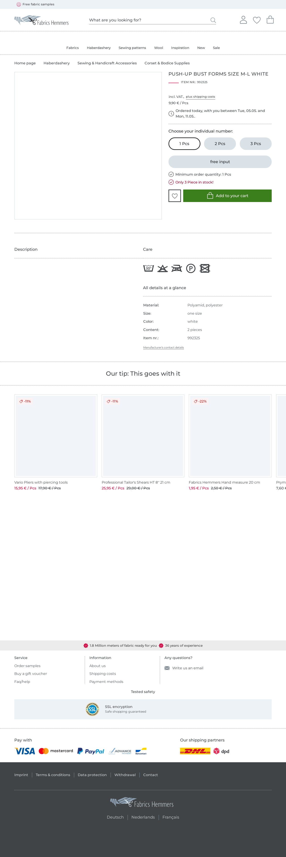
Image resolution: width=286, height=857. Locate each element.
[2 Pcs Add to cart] (220, 143)
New (201, 48)
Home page (25, 63)
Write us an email (183, 668)
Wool (158, 48)
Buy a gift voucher (30, 674)
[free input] (220, 162)
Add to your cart (227, 195)
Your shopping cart (270, 19)
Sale (216, 48)
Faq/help (22, 682)
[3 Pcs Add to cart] (256, 143)
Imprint (21, 775)
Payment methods (106, 682)
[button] (174, 196)
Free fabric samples (35, 4)
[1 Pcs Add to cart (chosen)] (184, 143)
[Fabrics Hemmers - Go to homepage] (142, 803)
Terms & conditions (53, 775)
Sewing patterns (132, 48)
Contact (150, 775)
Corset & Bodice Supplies (167, 63)
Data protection (92, 775)
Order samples (27, 666)
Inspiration (180, 48)
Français (171, 817)
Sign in (243, 19)
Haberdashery (99, 48)
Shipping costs (102, 674)
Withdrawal (125, 775)
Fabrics (72, 48)
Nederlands (143, 817)
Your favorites (256, 19)
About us (97, 666)
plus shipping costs (200, 96)
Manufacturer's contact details (163, 347)
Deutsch (113, 817)
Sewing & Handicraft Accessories (107, 63)
